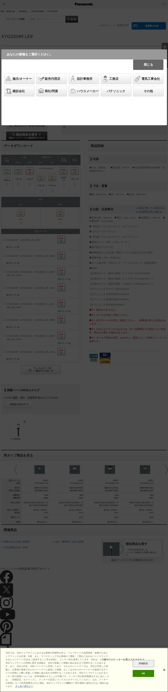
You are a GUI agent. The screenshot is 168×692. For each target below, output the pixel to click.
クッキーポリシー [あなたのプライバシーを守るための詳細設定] (24, 686)
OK (143, 673)
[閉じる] (164, 670)
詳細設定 (143, 663)
